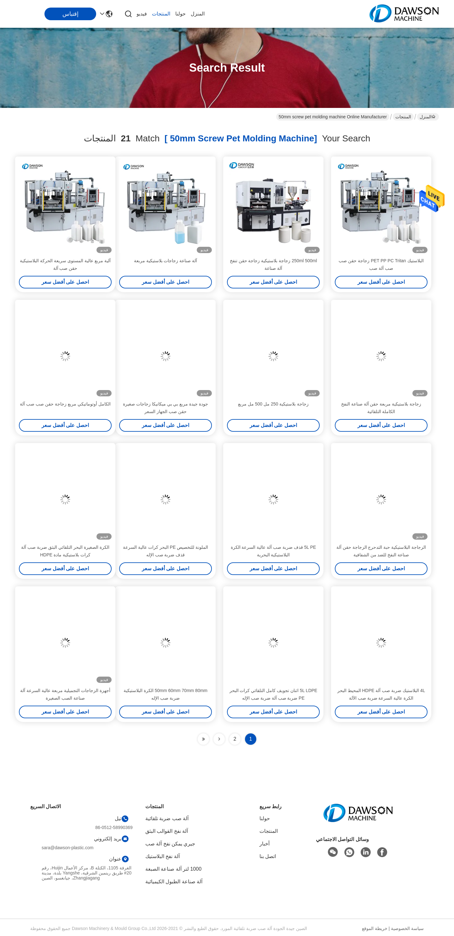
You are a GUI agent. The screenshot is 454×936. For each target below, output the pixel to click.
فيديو (142, 13)
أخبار (264, 843)
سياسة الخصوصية (407, 928)
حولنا (180, 13)
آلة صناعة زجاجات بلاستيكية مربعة (165, 260)
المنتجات (161, 13)
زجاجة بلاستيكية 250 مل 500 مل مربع (273, 403)
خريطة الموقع (374, 928)
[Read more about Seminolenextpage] (219, 739)
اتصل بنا (267, 856)
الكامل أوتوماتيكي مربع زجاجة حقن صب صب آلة (65, 403)
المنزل (198, 13)
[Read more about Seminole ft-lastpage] (203, 739)
